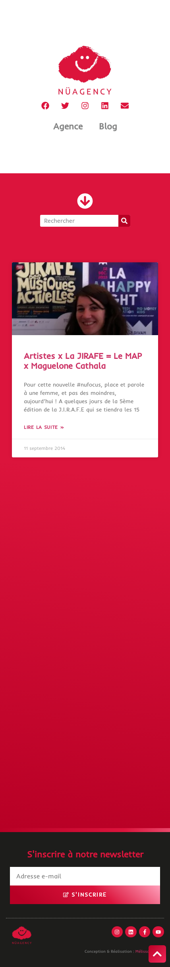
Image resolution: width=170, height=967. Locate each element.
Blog (108, 126)
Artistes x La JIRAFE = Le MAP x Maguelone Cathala (83, 361)
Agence (68, 126)
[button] (85, 201)
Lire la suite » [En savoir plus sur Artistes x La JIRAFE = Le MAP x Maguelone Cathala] (44, 427)
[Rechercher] (124, 221)
